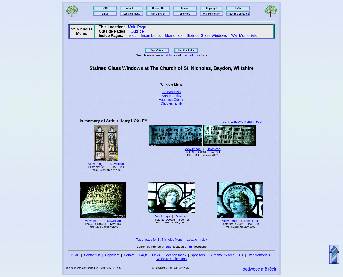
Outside (137, 31)
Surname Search (221, 255)
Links (156, 255)
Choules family (171, 103)
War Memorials (244, 36)
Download (117, 164)
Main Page (137, 27)
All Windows (171, 92)
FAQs (143, 255)
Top (223, 121)
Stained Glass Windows (207, 36)
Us (241, 255)
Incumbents (151, 36)
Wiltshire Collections (171, 259)
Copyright (112, 255)
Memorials (173, 36)
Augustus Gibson (171, 99)
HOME (74, 255)
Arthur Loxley (171, 96)
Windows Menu (241, 121)
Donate (129, 255)
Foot (259, 121)
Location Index (197, 239)
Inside (131, 36)
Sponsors (198, 255)
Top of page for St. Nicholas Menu (159, 239)
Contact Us (92, 255)
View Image (96, 164)
